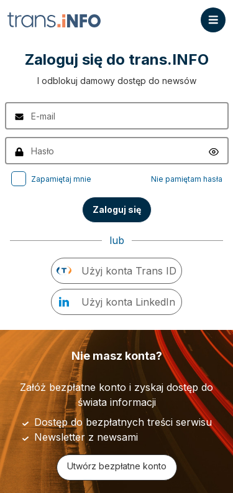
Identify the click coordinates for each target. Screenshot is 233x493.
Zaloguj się (117, 209)
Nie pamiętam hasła (186, 179)
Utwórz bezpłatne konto (117, 466)
